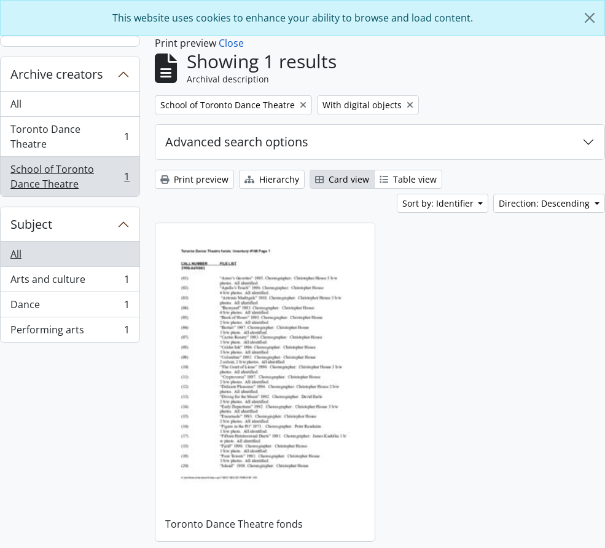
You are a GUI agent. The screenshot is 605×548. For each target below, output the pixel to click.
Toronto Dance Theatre (70, 136)
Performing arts (70, 332)
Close (231, 43)
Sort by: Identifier (439, 203)
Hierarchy (271, 179)
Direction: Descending (545, 203)
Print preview (194, 179)
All (15, 104)
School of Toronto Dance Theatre (70, 176)
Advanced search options (236, 141)
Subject (31, 224)
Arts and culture (70, 282)
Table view (408, 179)
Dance (70, 307)
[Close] (589, 18)
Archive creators (56, 74)
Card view (342, 179)
